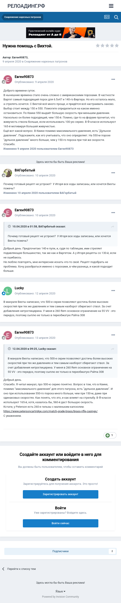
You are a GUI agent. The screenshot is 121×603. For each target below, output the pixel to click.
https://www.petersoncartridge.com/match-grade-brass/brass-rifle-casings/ (50, 411)
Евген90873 (20, 57)
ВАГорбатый (25, 170)
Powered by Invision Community (60, 596)
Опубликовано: (34, 82)
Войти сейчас (60, 523)
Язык (61, 591)
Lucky (19, 288)
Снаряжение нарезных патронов (45, 61)
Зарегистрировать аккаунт (60, 494)
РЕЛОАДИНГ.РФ (26, 6)
